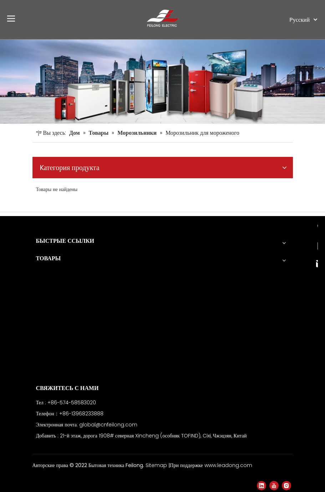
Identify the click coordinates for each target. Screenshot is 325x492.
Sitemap (157, 465)
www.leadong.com (228, 465)
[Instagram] (286, 485)
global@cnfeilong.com (108, 424)
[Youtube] (274, 485)
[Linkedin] (261, 485)
